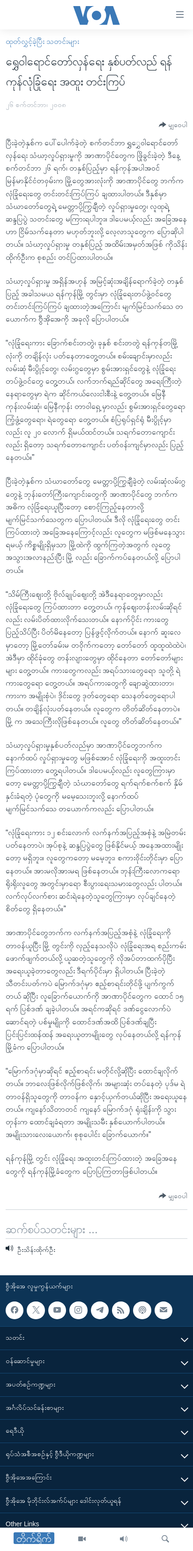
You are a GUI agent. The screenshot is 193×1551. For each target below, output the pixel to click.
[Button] (173, 125)
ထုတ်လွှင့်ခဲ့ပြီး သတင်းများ (42, 41)
